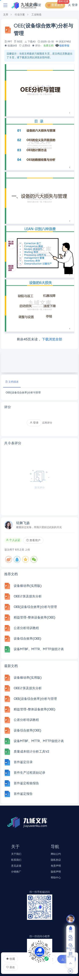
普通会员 (56, 5)
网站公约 (56, 854)
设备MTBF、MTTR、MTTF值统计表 (39, 649)
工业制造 (36, 14)
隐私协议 (56, 860)
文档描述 (12, 381)
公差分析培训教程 (26, 628)
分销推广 (16, 871)
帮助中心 (56, 877)
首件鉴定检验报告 (26, 783)
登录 (73, 5)
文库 (5, 14)
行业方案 (20, 14)
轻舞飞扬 (23, 523)
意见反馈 (16, 866)
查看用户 (33, 540)
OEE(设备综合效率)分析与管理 (35, 607)
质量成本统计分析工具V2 (31, 751)
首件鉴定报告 (23, 794)
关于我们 (16, 854)
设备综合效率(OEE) (27, 638)
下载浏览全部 (52, 339)
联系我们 (16, 860)
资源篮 (34, 5)
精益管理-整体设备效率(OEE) (34, 617)
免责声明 (56, 866)
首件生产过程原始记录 (29, 773)
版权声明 (56, 871)
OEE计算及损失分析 (28, 596)
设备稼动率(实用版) (28, 586)
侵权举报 (62, 45)
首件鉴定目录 (23, 762)
